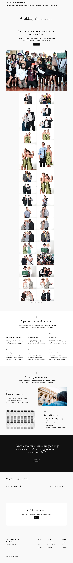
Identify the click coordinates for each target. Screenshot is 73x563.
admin (61, 486)
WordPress (15, 556)
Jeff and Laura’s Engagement (14, 5)
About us (36, 44)
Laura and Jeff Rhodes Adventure (16, 2)
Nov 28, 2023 (53, 486)
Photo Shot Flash (29, 5)
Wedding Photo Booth (42, 5)
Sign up (36, 517)
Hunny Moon (53, 5)
